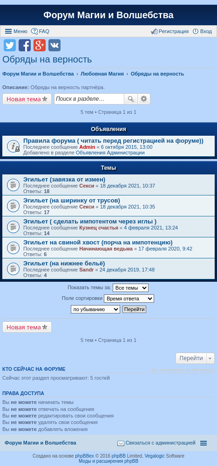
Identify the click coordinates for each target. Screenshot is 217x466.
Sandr (86, 269)
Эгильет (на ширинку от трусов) (71, 200)
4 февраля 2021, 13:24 (151, 227)
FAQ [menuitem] (44, 31)
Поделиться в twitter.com (10, 45)
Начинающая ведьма (106, 248)
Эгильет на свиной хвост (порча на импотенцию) (98, 242)
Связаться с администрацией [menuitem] (161, 442)
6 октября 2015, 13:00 (127, 147)
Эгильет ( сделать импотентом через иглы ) (89, 221)
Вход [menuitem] (206, 31)
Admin (87, 147)
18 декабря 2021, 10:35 (127, 206)
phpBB (119, 456)
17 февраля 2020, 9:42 (165, 248)
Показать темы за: (108, 288)
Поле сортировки (108, 298)
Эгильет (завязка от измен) (64, 179)
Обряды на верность (47, 59)
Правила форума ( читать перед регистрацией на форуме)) (113, 140)
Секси (86, 185)
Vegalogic (154, 456)
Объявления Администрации (110, 152)
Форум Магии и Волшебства (108, 15)
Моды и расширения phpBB (108, 461)
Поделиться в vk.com (54, 45)
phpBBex (84, 456)
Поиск (131, 98)
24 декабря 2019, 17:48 (127, 269)
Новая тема (24, 99)
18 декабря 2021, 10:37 (127, 185)
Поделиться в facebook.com (25, 45)
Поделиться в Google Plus (40, 45)
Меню (20, 31)
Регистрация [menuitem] (174, 31)
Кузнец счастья (98, 227)
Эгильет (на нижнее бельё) (64, 263)
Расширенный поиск (144, 98)
